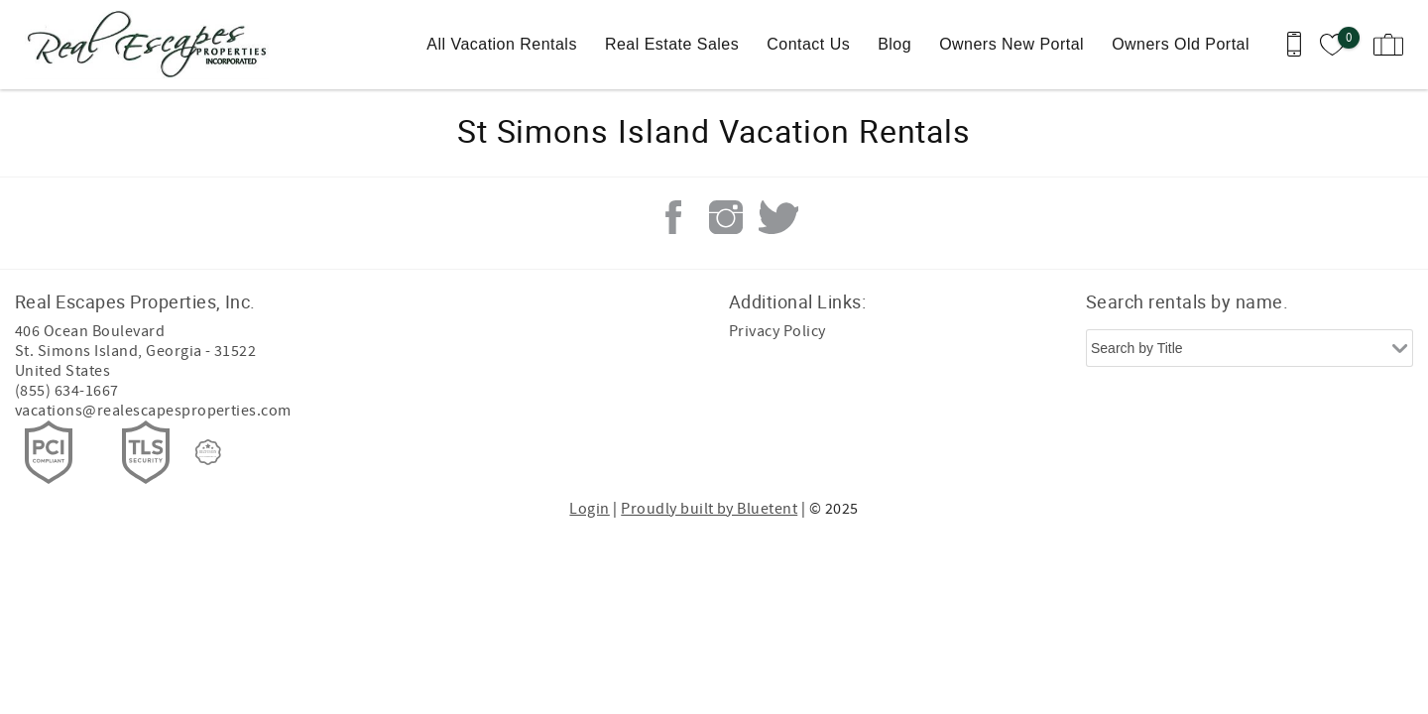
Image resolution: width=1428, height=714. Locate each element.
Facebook (673, 217)
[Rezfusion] (208, 452)
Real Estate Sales (672, 44)
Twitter (778, 217)
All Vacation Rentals (501, 44)
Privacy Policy (777, 331)
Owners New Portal (1011, 44)
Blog (894, 44)
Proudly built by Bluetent (709, 509)
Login (589, 509)
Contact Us (808, 44)
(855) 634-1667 (67, 391)
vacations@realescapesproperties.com (153, 410)
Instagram (726, 217)
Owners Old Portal (1181, 44)
